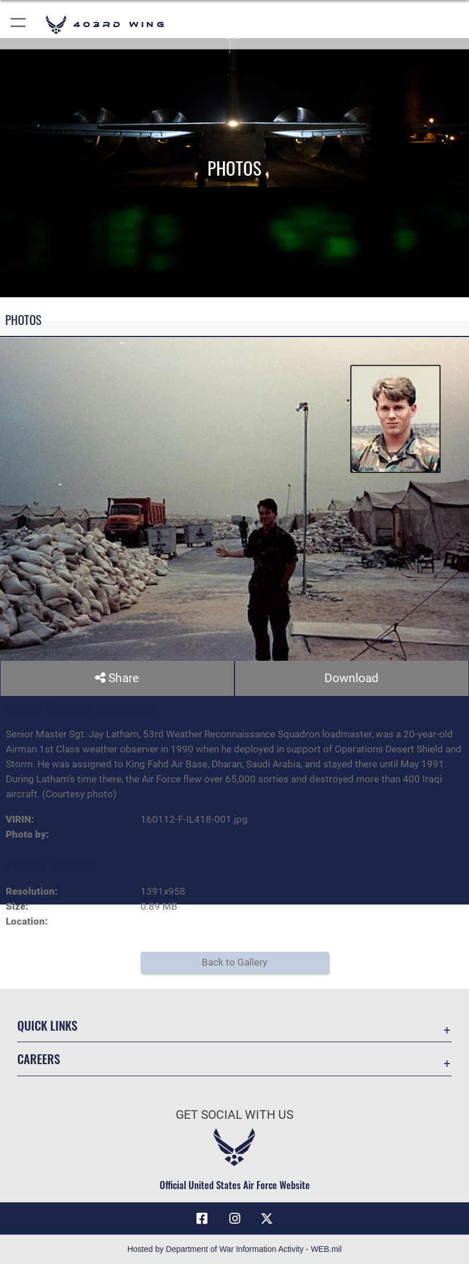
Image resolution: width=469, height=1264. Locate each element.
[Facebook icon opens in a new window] (202, 1218)
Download (351, 678)
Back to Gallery (234, 962)
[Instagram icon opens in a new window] (234, 1218)
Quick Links (47, 1025)
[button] (18, 24)
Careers (38, 1059)
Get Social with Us (234, 1115)
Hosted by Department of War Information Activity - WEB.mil (234, 1249)
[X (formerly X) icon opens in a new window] (266, 1218)
